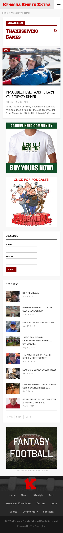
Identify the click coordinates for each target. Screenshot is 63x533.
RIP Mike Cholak (31, 292)
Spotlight (48, 511)
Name (21, 248)
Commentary (30, 511)
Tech (51, 495)
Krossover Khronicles (18, 503)
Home (12, 495)
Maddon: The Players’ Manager (38, 322)
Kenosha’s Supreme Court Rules (40, 369)
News (6, 50)
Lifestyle (38, 495)
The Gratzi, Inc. (38, 526)
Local (54, 503)
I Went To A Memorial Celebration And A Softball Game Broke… (37, 340)
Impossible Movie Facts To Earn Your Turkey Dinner (30, 94)
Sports (13, 511)
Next (19, 417)
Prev (10, 417)
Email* (21, 259)
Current (41, 503)
